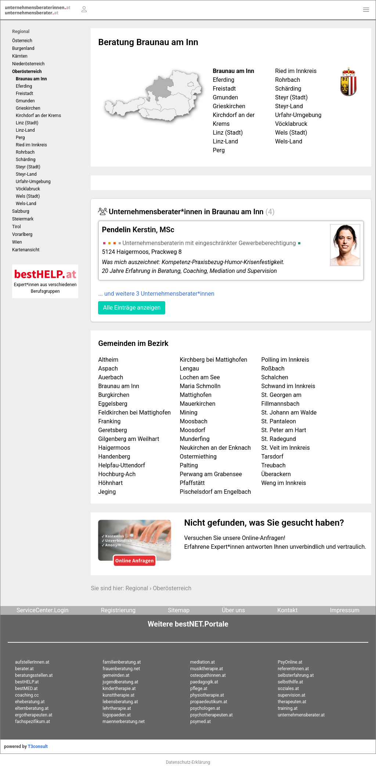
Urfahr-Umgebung (33, 181)
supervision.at (292, 695)
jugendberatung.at (120, 682)
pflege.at (198, 688)
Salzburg (20, 211)
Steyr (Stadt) (28, 166)
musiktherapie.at (206, 668)
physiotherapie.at (207, 695)
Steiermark (22, 219)
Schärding (26, 159)
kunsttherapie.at (118, 695)
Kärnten (20, 56)
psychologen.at (205, 708)
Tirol (16, 226)
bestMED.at (26, 688)
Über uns (233, 610)
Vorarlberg (22, 234)
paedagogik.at (204, 682)
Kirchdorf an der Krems (38, 115)
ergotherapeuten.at (33, 715)
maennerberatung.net (124, 721)
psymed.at (200, 721)
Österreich (22, 40)
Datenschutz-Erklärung (188, 762)
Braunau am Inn (31, 78)
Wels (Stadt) (28, 196)
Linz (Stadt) (27, 122)
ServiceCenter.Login (43, 610)
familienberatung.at (122, 662)
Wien (17, 242)
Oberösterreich (172, 588)
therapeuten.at (292, 701)
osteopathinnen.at (208, 675)
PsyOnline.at (290, 662)
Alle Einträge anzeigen (131, 307)
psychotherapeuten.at (211, 715)
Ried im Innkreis (31, 144)
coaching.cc (27, 695)
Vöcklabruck (28, 188)
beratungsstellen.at (34, 675)
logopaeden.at (117, 715)
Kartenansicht (25, 249)
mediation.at (202, 662)
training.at (288, 708)
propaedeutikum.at (208, 701)
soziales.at (288, 688)
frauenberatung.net (121, 668)
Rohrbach (25, 152)
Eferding (24, 86)
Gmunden (25, 100)
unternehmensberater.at (301, 715)
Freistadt (24, 93)
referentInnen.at (293, 668)
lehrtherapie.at (117, 708)
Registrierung (118, 610)
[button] (366, 9)
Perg (20, 137)
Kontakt (287, 610)
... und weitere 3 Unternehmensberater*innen (156, 293)
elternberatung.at (31, 708)
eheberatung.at (29, 701)
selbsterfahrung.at (296, 675)
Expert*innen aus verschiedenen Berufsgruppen (45, 284)
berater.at (24, 668)
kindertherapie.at (119, 688)
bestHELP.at (27, 682)
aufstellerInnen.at (32, 662)
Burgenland (23, 48)
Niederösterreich (28, 63)
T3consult (38, 746)
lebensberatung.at (120, 701)
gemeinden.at (116, 675)
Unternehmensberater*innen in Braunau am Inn (186, 211)
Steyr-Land (26, 174)
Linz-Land (25, 130)
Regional (20, 31)
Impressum (344, 610)
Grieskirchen (28, 108)
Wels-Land (26, 203)
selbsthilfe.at (290, 682)
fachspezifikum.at (32, 721)
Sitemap (178, 610)
